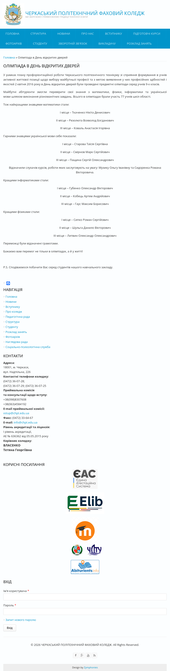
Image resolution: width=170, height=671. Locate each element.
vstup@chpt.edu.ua (16, 413)
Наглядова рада (17, 342)
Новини (63, 34)
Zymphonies (90, 667)
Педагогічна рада (18, 317)
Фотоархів (14, 43)
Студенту (40, 43)
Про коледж (14, 312)
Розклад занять (139, 43)
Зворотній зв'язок (73, 43)
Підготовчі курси (146, 34)
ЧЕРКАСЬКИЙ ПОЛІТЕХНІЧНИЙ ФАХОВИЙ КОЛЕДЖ (85, 13)
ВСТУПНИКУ (113, 34)
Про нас (87, 34)
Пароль (9, 605)
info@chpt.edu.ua (25, 422)
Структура (38, 34)
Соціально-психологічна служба (28, 347)
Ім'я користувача (16, 591)
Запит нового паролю (21, 620)
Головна (12, 34)
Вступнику (13, 307)
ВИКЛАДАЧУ (107, 43)
